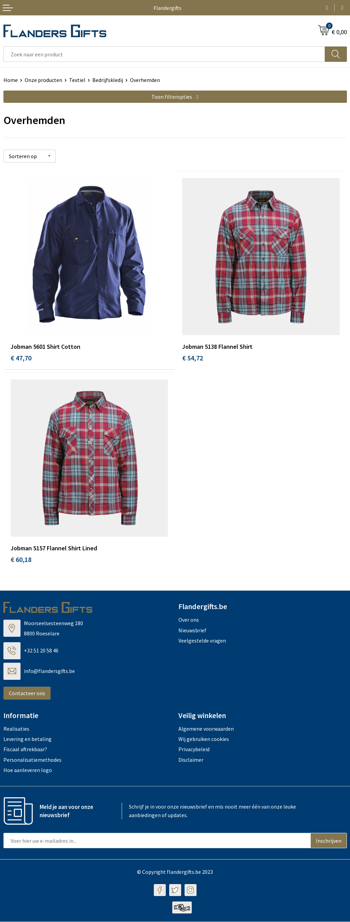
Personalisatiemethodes (32, 760)
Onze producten (43, 80)
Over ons (188, 620)
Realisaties (16, 728)
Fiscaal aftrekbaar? (25, 749)
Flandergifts (167, 7)
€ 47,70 (21, 357)
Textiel (77, 80)
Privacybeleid (194, 749)
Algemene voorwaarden (206, 728)
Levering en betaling (27, 739)
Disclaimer (190, 760)
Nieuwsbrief (192, 630)
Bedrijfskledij (107, 80)
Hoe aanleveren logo (27, 770)
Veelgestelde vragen (202, 640)
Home (10, 80)
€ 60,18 (21, 559)
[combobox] (164, 54)
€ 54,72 (192, 357)
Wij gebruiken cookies (203, 739)
